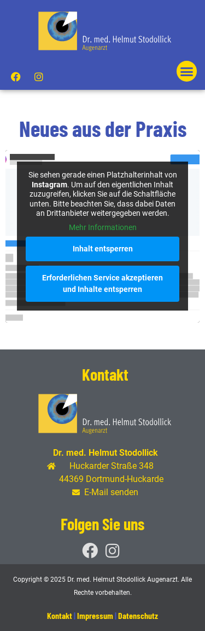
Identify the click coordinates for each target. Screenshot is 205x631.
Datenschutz (138, 615)
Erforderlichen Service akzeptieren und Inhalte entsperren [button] (102, 283)
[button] (187, 71)
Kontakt (59, 615)
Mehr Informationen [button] (103, 227)
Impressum (95, 615)
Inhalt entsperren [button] (103, 248)
